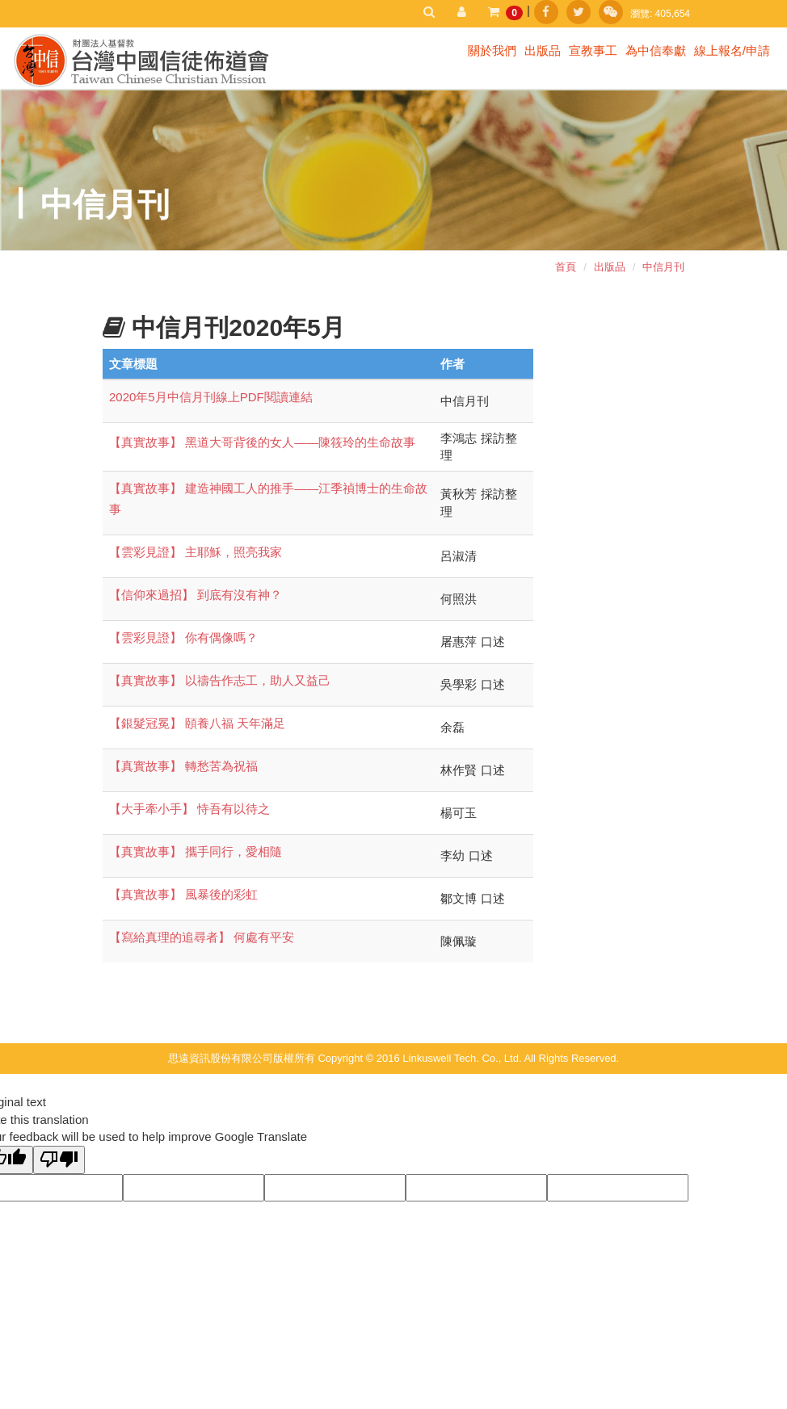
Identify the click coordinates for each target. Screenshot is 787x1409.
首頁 (565, 267)
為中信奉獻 (655, 50)
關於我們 (492, 50)
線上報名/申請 (732, 50)
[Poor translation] (59, 1160)
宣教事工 (593, 50)
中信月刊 (663, 267)
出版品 (542, 50)
